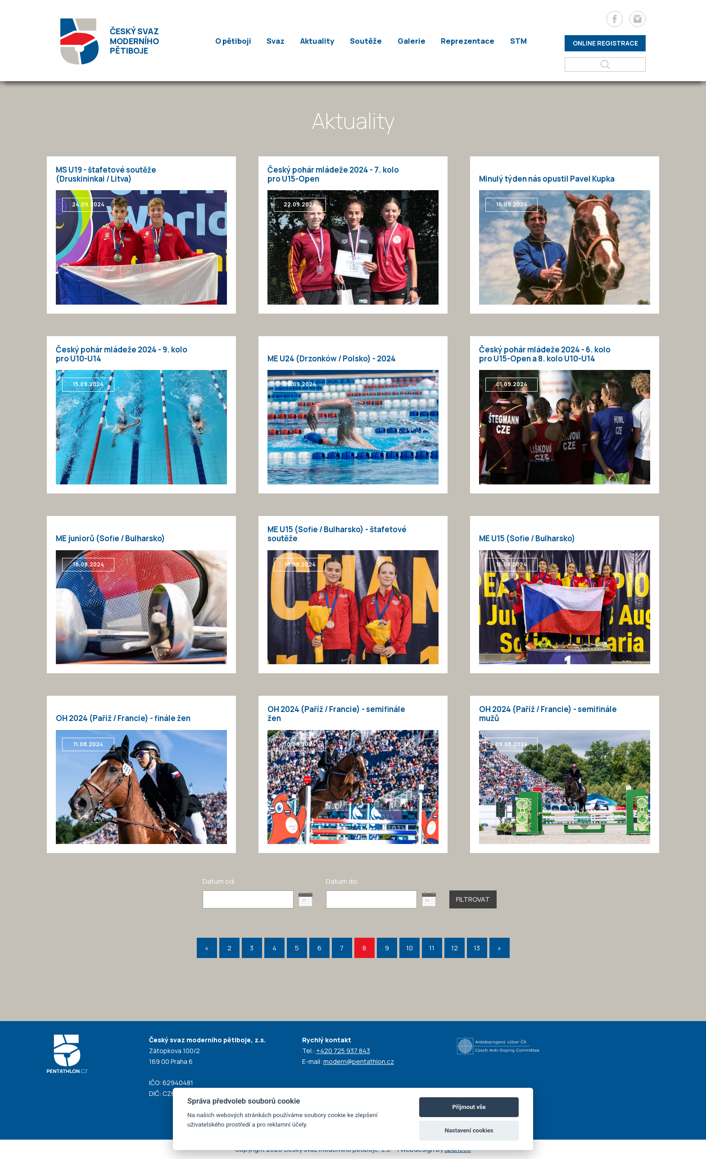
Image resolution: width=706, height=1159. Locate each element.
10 (409, 948)
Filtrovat (473, 899)
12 (454, 948)
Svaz (279, 41)
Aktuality (318, 41)
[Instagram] (637, 19)
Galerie (409, 41)
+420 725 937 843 (343, 1050)
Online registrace (605, 43)
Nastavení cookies (469, 1130)
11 (431, 948)
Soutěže (366, 41)
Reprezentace (464, 41)
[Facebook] (614, 19)
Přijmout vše (469, 1107)
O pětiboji (237, 41)
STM (513, 41)
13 (477, 948)
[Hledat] (605, 64)
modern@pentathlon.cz (358, 1061)
